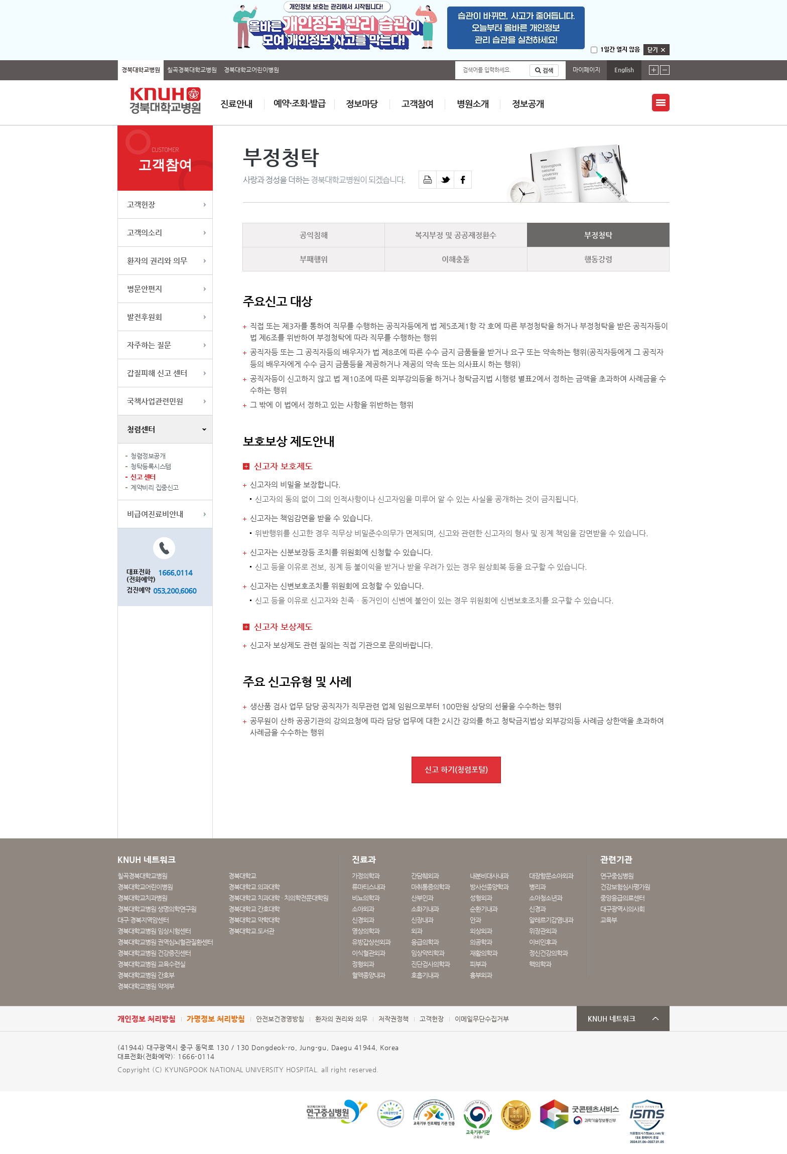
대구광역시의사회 (622, 909)
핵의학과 (540, 964)
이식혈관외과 (368, 953)
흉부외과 (481, 975)
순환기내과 (483, 909)
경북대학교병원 (140, 69)
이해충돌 (456, 259)
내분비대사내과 (489, 876)
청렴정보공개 (147, 456)
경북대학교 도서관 (251, 931)
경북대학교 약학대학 (254, 920)
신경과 (537, 909)
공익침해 (314, 235)
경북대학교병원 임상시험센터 (154, 931)
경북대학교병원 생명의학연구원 (156, 909)
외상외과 (481, 931)
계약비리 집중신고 (154, 487)
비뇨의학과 (365, 898)
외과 (416, 931)
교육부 (608, 920)
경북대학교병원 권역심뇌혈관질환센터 (165, 942)
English (624, 69)
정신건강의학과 (548, 953)
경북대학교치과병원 (142, 898)
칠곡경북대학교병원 (192, 69)
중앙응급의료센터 (622, 898)
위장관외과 (543, 931)
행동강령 (598, 259)
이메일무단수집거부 (482, 1019)
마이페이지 (586, 69)
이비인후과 (543, 942)
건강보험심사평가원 (625, 887)
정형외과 (363, 964)
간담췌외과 (425, 876)
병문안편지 (144, 288)
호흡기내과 (425, 975)
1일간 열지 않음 (620, 49)
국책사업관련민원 (155, 401)
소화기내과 (425, 909)
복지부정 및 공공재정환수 (455, 235)
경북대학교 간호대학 (254, 909)
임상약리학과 (427, 953)
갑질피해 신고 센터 (157, 373)
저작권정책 (393, 1019)
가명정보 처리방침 (216, 1019)
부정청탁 (598, 235)
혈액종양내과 (368, 975)
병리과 (537, 887)
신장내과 (422, 920)
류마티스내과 (368, 887)
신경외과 (363, 920)
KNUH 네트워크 (611, 1019)
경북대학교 (242, 876)
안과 (475, 920)
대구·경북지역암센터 (143, 920)
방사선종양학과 (489, 887)
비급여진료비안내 (155, 514)
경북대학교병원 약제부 (145, 986)
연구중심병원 (616, 876)
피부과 (478, 964)
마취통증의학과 (430, 887)
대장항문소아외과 (551, 876)
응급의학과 (425, 942)
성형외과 (481, 898)
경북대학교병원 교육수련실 (151, 964)
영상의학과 (365, 931)
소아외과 (363, 909)
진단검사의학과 (430, 964)
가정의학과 (365, 876)
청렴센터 (141, 429)
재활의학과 (483, 953)
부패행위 (314, 259)
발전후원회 (144, 317)
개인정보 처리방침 (146, 1019)
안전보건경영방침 (280, 1019)
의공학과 (481, 942)
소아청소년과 (545, 898)
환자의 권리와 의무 (157, 260)
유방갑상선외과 (371, 942)
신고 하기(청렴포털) (456, 770)
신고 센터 (143, 477)
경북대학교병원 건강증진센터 (154, 953)
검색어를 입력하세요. (487, 70)
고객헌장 (141, 204)
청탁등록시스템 (150, 466)
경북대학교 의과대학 (254, 887)
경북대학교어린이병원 (251, 69)
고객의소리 (144, 232)
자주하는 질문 (149, 345)
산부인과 (422, 898)
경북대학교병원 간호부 (145, 975)
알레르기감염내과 (551, 920)
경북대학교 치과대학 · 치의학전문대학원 (278, 898)
